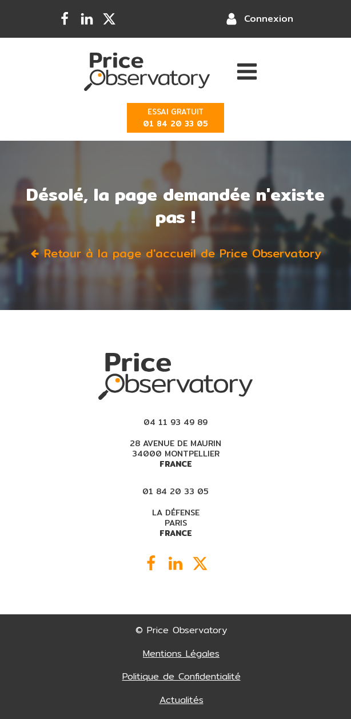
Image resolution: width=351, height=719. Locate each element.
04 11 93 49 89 (175, 422)
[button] (175, 253)
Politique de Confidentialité (181, 676)
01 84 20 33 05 (175, 491)
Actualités (181, 700)
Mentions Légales (181, 653)
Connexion (268, 18)
